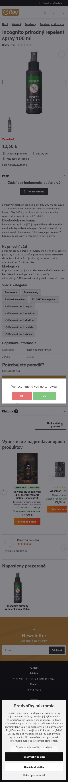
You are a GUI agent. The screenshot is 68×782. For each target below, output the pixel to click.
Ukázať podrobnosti (34, 775)
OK (44, 395)
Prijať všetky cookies (34, 756)
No (21, 395)
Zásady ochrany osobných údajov (34, 747)
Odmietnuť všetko (34, 767)
